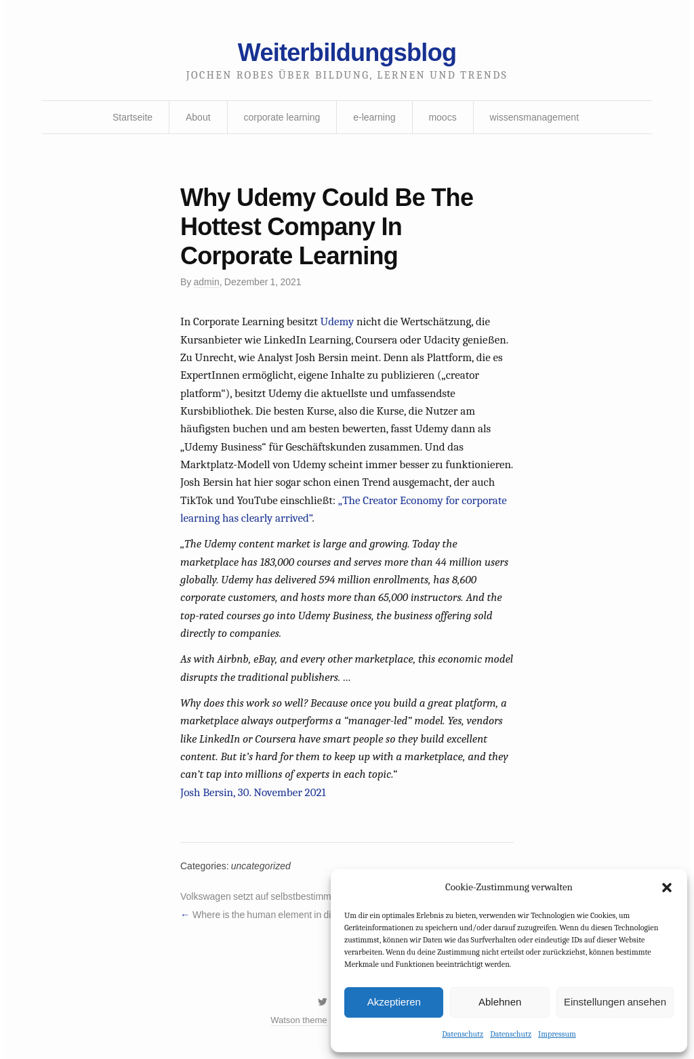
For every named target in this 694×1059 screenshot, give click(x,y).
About (198, 117)
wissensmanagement (534, 117)
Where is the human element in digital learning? (291, 914)
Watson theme (298, 1020)
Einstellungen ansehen (615, 1002)
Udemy (337, 321)
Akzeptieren (394, 1002)
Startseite (132, 117)
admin (207, 281)
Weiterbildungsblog (347, 52)
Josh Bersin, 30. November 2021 (253, 792)
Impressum (557, 1034)
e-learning (374, 117)
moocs (442, 117)
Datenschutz (462, 1034)
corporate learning (281, 117)
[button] (667, 887)
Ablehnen (499, 1002)
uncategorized (261, 865)
